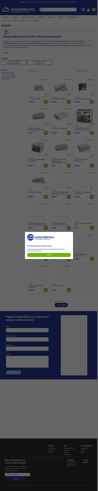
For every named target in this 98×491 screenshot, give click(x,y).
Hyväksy (49, 255)
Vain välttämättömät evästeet (34, 250)
